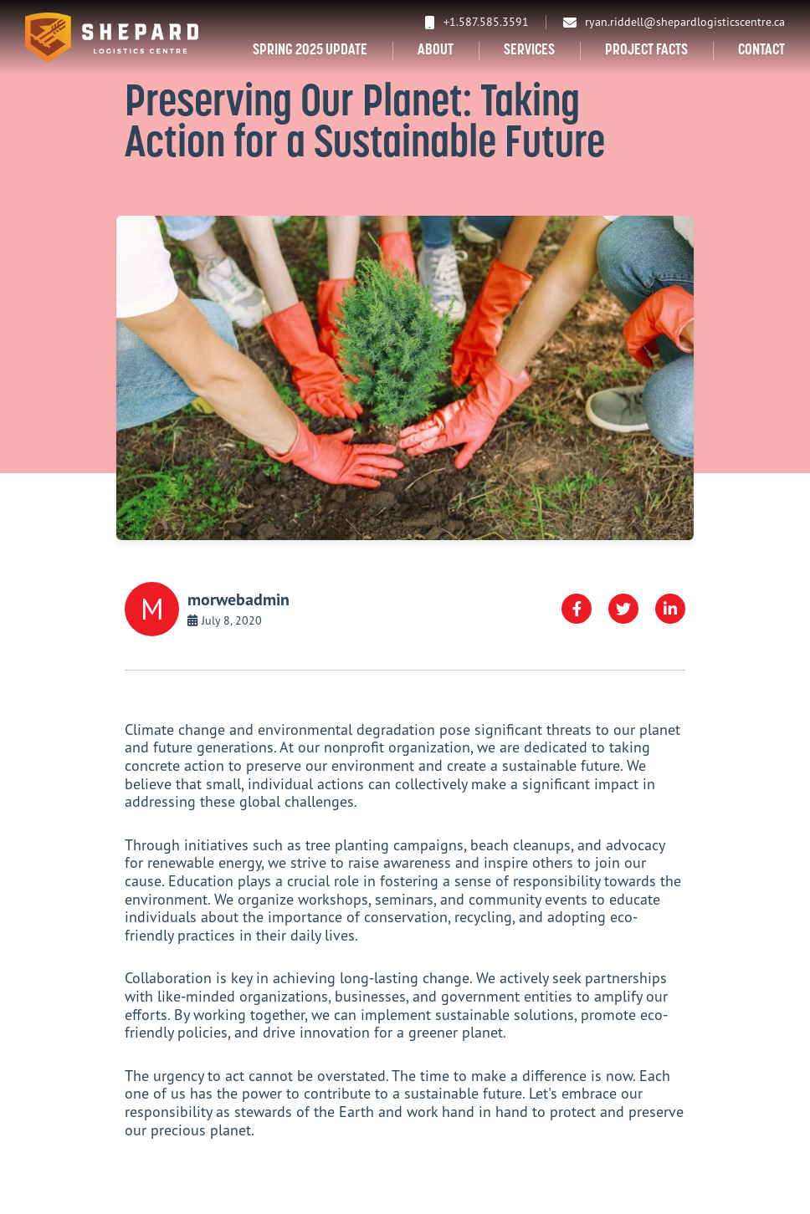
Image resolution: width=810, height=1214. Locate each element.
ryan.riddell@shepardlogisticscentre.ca (674, 21)
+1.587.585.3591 (477, 21)
